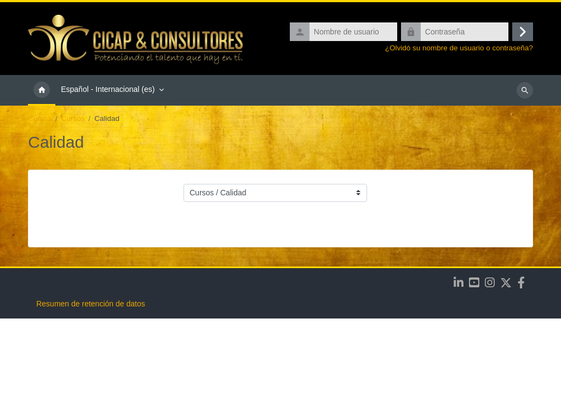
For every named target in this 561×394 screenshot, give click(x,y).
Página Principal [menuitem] (41, 90)
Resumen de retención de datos (90, 379)
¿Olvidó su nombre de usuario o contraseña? (459, 48)
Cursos (39, 118)
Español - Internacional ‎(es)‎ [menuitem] (107, 89)
